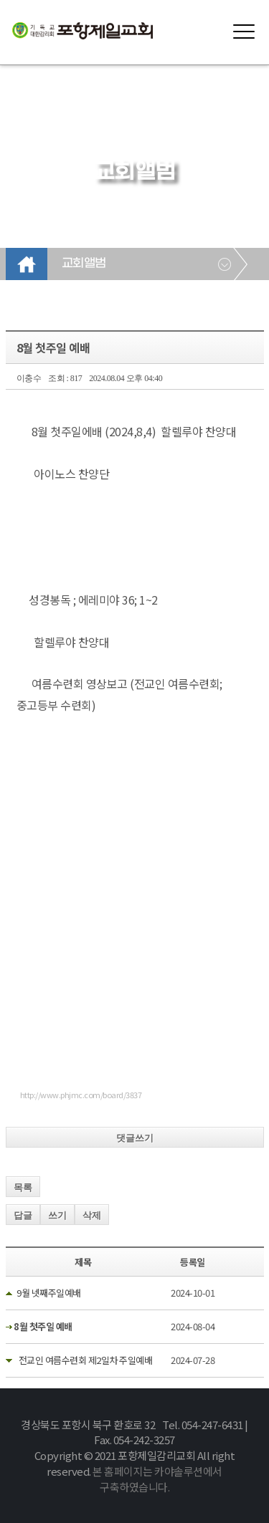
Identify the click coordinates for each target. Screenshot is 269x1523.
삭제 (91, 1215)
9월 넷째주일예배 (48, 1292)
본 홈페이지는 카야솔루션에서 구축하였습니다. (157, 1479)
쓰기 (57, 1215)
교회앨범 (84, 263)
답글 (23, 1215)
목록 (23, 1187)
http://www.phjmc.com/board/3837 (81, 1094)
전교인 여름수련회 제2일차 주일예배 (84, 1360)
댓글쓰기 (135, 1138)
